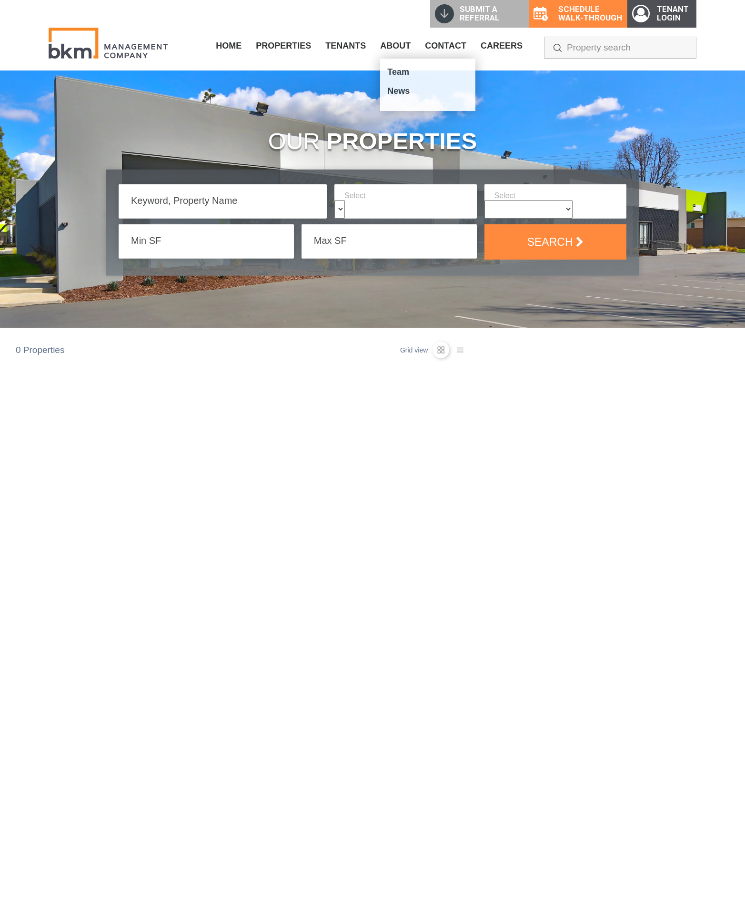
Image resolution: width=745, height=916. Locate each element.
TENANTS (345, 45)
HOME (229, 45)
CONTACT (445, 45)
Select (354, 195)
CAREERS (502, 45)
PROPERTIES (283, 45)
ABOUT (395, 45)
